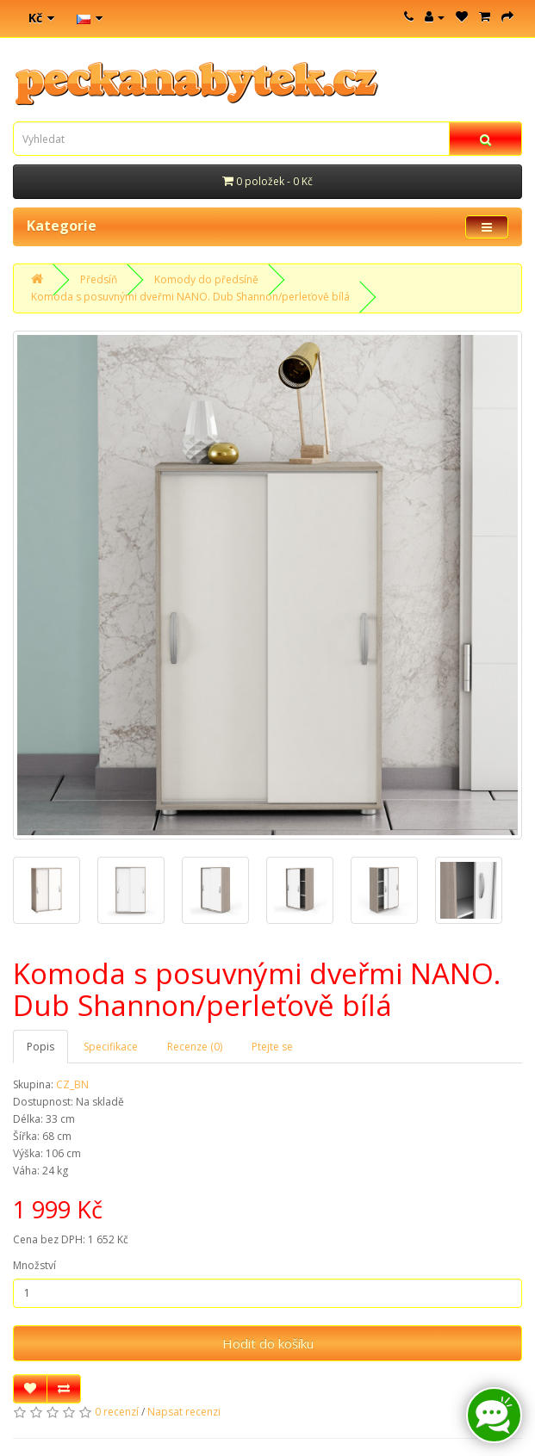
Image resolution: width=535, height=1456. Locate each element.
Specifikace (111, 1046)
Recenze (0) (194, 1046)
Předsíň (98, 279)
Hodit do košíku (268, 1343)
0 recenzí (117, 1411)
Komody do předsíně (206, 279)
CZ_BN (72, 1084)
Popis (40, 1046)
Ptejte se (272, 1046)
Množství (34, 1265)
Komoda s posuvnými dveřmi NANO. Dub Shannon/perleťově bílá (190, 296)
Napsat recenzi (184, 1411)
